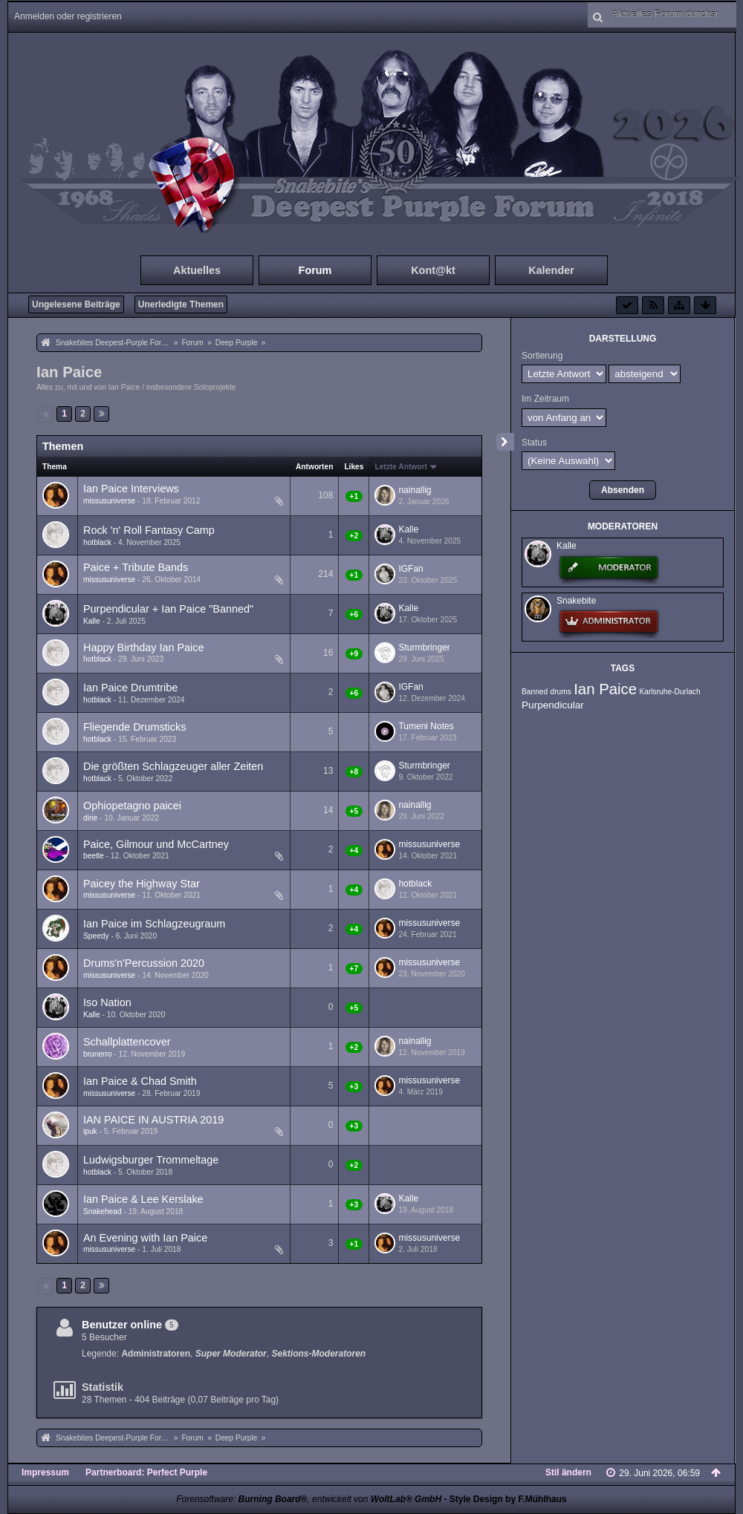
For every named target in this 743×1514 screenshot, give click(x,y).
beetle (93, 856)
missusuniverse (109, 501)
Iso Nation (107, 1002)
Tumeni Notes (425, 726)
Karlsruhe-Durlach (670, 692)
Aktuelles (197, 270)
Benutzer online (122, 1325)
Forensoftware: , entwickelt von (308, 1499)
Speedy (96, 936)
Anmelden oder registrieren (68, 16)
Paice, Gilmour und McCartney (156, 844)
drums (560, 692)
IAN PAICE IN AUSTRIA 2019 (153, 1120)
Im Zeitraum (545, 399)
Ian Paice (69, 372)
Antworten (314, 467)
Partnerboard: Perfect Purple (146, 1472)
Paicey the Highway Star (141, 884)
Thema (54, 467)
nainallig (414, 490)
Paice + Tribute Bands (135, 567)
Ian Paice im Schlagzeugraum (154, 924)
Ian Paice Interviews (131, 489)
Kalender (551, 270)
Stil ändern (568, 1472)
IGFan (410, 569)
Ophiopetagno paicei (132, 806)
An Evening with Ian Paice (145, 1238)
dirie (90, 818)
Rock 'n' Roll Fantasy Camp (149, 530)
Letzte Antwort (400, 467)
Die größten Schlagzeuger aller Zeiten (173, 766)
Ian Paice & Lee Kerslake (143, 1199)
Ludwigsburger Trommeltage (150, 1160)
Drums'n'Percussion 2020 (143, 963)
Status (534, 442)
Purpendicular (553, 705)
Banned (535, 692)
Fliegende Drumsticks (134, 727)
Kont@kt (433, 270)
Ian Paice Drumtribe (130, 688)
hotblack (97, 542)
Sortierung (542, 355)
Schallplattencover (127, 1042)
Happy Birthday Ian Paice (143, 647)
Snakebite (576, 601)
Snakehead (102, 1211)
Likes (353, 467)
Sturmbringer (424, 647)
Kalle (408, 529)
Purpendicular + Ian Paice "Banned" (168, 609)
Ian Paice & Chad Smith (140, 1081)
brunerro (97, 1054)
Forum (315, 270)
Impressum (45, 1472)
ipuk (90, 1131)
